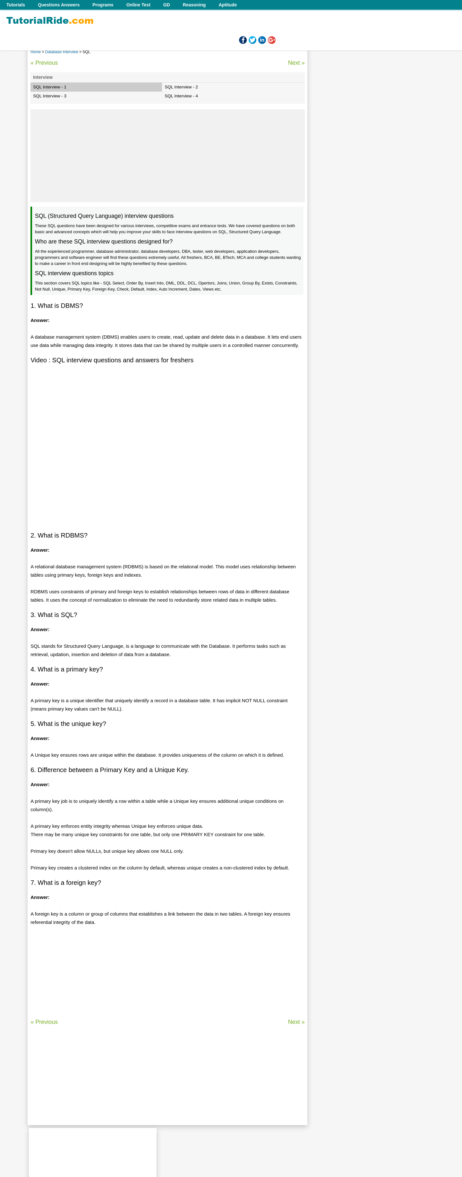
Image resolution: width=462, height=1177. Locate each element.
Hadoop (327, 411)
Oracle (326, 380)
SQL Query (331, 359)
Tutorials (15, 4)
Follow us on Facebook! (280, 1135)
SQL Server (331, 339)
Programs (102, 4)
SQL (324, 349)
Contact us (210, 1135)
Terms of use (238, 1135)
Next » (296, 63)
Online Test (138, 4)
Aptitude (227, 4)
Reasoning (194, 4)
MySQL (327, 421)
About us (185, 1135)
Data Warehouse (336, 390)
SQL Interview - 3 (49, 96)
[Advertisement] (167, 156)
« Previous (44, 63)
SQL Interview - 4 (181, 96)
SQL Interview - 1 (49, 87)
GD (166, 4)
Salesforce (330, 400)
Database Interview (62, 52)
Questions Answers (59, 4)
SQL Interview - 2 (181, 87)
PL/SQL (327, 370)
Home (35, 52)
